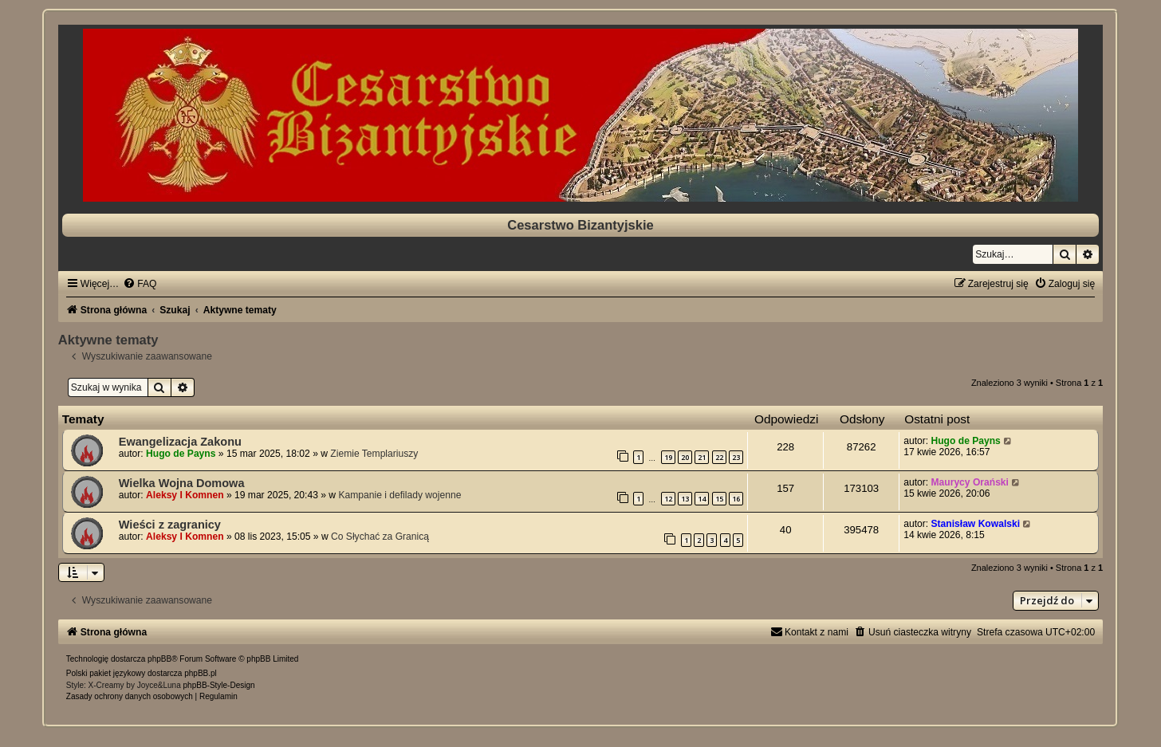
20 (685, 457)
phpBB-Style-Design (219, 685)
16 (736, 498)
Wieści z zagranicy (170, 524)
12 (668, 498)
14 (702, 498)
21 (702, 457)
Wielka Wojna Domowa (182, 483)
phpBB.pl (200, 673)
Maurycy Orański (969, 482)
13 (685, 498)
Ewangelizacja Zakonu (180, 441)
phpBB (159, 659)
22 (719, 457)
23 (736, 457)
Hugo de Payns (180, 453)
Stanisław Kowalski (975, 523)
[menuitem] (139, 283)
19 (668, 457)
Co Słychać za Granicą (380, 536)
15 (719, 498)
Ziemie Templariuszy (374, 453)
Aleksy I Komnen (184, 495)
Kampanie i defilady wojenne (399, 495)
